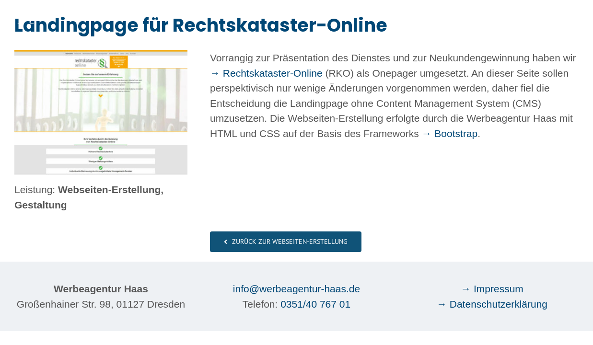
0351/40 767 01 (315, 304)
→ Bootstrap (450, 133)
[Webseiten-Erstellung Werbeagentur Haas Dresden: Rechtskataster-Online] (100, 55)
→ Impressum (492, 288)
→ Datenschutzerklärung (492, 304)
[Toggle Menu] (572, 14)
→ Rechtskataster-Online (266, 73)
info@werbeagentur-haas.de (296, 288)
